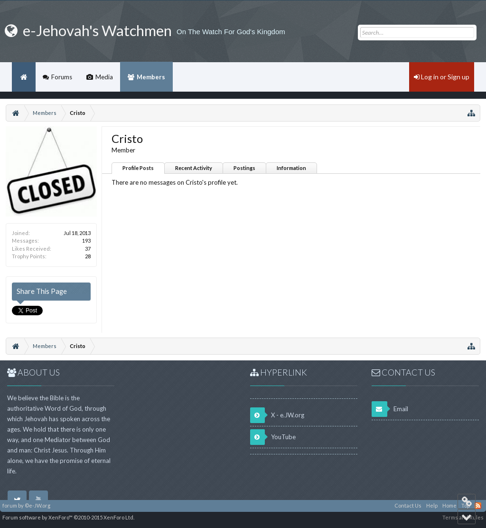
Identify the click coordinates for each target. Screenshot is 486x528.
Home (24, 77)
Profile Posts (138, 168)
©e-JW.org (37, 505)
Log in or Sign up (441, 77)
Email (390, 409)
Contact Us (407, 505)
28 (88, 256)
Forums (61, 77)
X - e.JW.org (277, 415)
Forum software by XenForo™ (68, 517)
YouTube (273, 437)
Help (432, 505)
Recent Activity (193, 168)
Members (151, 77)
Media (104, 77)
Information (291, 168)
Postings (244, 168)
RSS (478, 505)
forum (9, 505)
